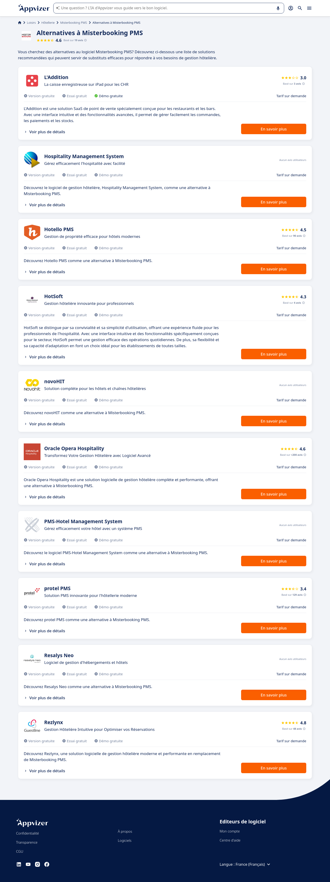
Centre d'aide (230, 840)
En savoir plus (274, 129)
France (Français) (253, 864)
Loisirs (31, 22)
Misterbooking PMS (73, 22)
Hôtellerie (48, 22)
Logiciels (124, 840)
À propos (125, 831)
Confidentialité (27, 833)
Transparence (26, 842)
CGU (19, 851)
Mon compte (230, 831)
